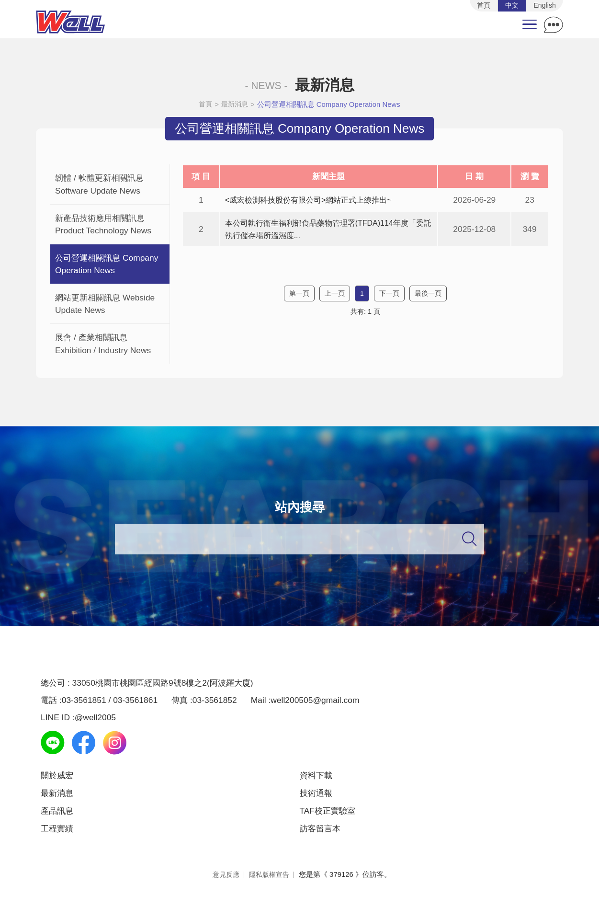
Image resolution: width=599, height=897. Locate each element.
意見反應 (224, 879)
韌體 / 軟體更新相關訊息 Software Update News (99, 187)
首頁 (204, 107)
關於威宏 (59, 778)
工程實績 (59, 833)
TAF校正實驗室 (331, 815)
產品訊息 (59, 815)
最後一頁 (428, 296)
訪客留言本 (322, 833)
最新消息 (235, 107)
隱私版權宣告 (270, 879)
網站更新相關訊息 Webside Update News (105, 307)
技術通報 (318, 797)
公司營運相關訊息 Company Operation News (330, 107)
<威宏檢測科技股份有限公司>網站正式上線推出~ (314, 202)
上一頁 (335, 296)
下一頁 (389, 296)
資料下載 (318, 778)
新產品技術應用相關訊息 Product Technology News (103, 227)
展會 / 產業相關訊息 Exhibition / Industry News (103, 346)
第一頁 (299, 296)
